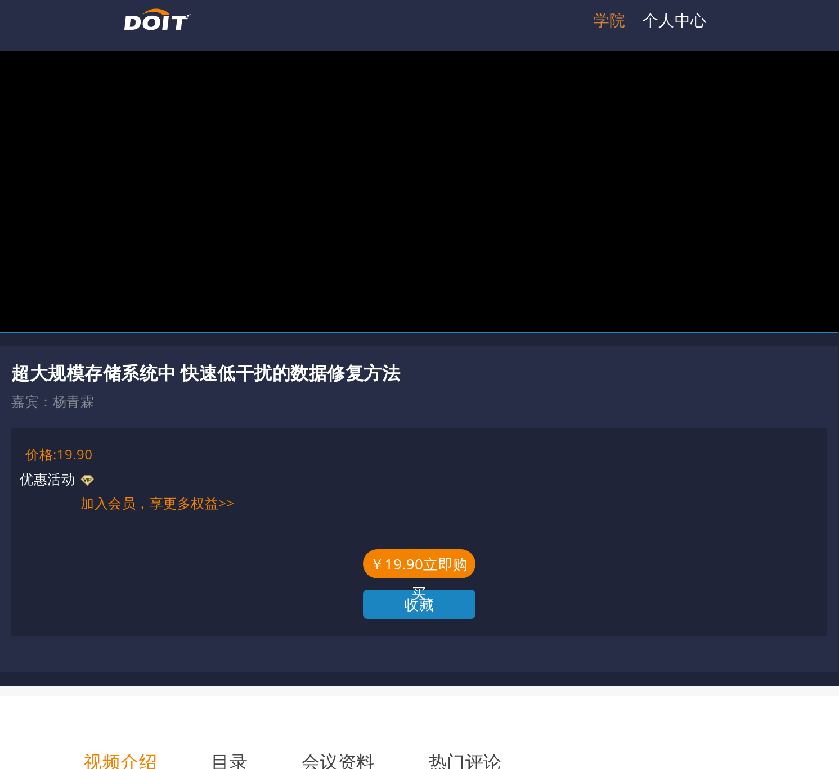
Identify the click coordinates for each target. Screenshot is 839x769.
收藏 (419, 604)
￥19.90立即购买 (419, 566)
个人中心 (675, 19)
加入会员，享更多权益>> (157, 503)
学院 (610, 19)
